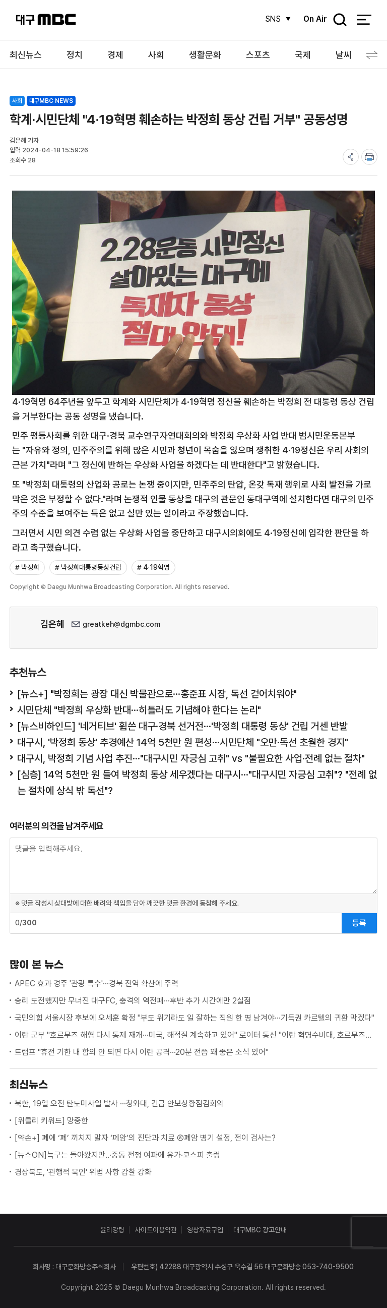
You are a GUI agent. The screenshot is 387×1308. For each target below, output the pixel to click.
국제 (303, 54)
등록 (359, 923)
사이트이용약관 (156, 1230)
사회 (156, 54)
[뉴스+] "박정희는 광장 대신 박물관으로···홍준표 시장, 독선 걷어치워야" (157, 694)
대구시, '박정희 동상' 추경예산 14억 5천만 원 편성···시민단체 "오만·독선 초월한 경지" (182, 742)
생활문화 (205, 54)
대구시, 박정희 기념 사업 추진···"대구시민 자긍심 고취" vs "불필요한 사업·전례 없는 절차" (191, 758)
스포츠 (258, 54)
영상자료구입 (205, 1230)
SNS (271, 19)
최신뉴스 (26, 54)
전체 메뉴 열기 (364, 20)
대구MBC (46, 20)
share (351, 157)
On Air (315, 19)
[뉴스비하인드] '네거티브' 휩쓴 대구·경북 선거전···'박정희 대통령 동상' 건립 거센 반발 (182, 726)
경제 (115, 54)
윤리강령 (112, 1230)
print (369, 157)
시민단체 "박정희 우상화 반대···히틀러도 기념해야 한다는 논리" (139, 710)
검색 (336, 20)
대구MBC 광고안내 (260, 1230)
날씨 (344, 54)
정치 (75, 54)
